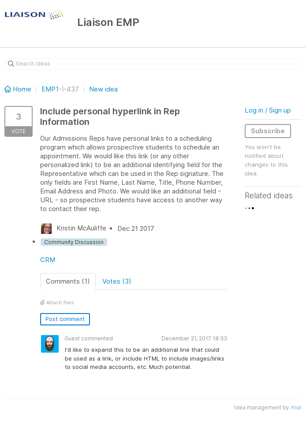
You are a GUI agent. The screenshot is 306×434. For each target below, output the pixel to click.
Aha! (296, 407)
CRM (47, 259)
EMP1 (50, 89)
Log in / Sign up (268, 110)
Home (18, 89)
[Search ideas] (153, 63)
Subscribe (268, 131)
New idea (103, 89)
